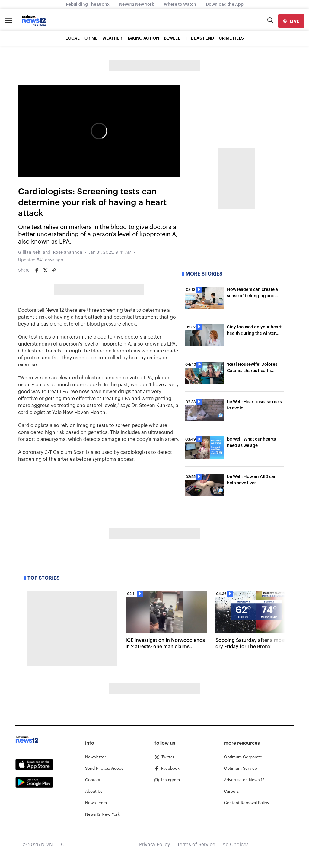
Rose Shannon (67, 252)
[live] (291, 21)
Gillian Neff (29, 252)
